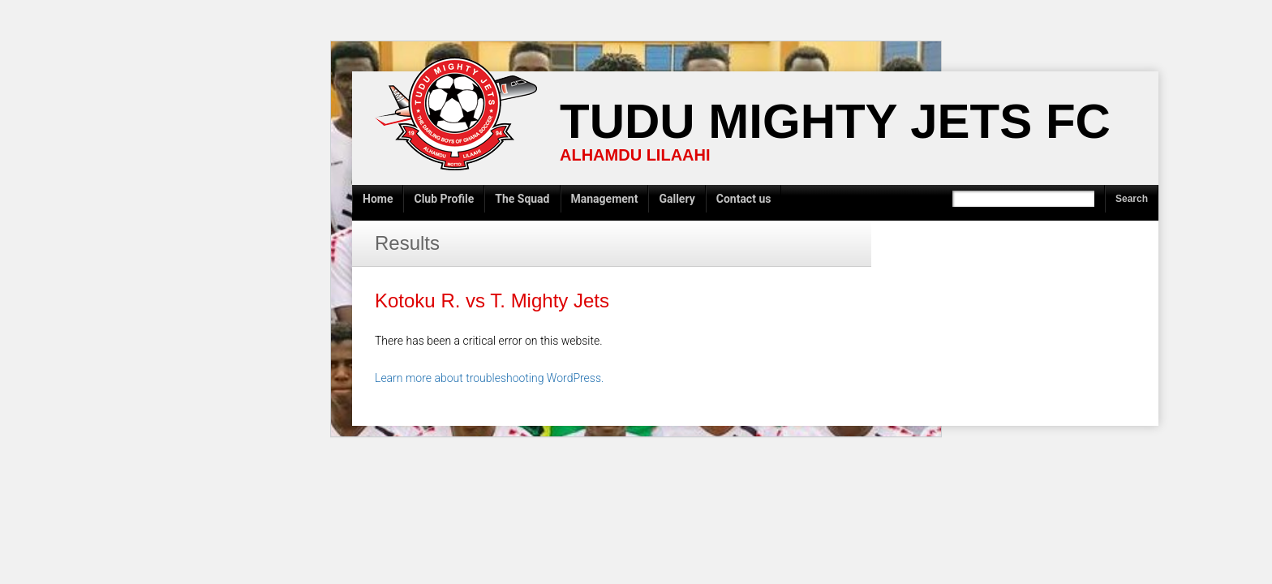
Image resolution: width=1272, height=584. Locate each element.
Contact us (743, 198)
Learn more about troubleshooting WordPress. (489, 377)
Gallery (676, 198)
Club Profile (444, 198)
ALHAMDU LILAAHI (635, 155)
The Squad (522, 198)
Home (378, 198)
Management (604, 198)
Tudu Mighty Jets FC (835, 121)
